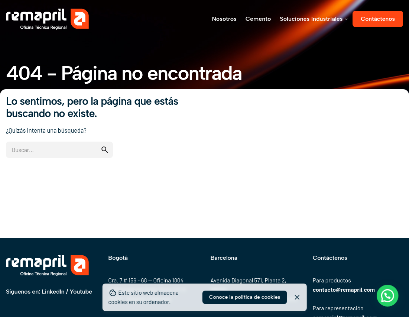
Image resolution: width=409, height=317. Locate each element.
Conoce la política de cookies (244, 297)
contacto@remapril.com (344, 289)
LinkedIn (53, 291)
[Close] (297, 297)
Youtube (80, 291)
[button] (390, 303)
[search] (105, 150)
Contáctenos (378, 18)
